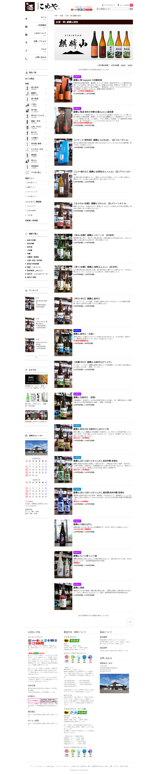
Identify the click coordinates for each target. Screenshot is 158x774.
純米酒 (29, 247)
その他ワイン (32, 196)
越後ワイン (31, 187)
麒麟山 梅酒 (78, 588)
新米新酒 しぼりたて (35, 270)
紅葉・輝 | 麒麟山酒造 (73, 16)
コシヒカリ (31, 206)
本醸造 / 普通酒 (33, 257)
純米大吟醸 (31, 240)
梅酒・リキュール (34, 267)
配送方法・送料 (85, 766)
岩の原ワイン (32, 182)
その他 (29, 215)
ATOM (126, 766)
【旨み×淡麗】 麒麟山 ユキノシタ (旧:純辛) (93, 235)
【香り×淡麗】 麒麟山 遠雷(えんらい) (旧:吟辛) (95, 267)
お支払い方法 (75, 766)
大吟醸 (29, 250)
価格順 (123, 65)
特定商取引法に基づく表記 (100, 766)
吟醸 (29, 254)
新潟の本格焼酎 (33, 264)
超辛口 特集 (31, 277)
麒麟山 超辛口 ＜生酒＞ (84, 334)
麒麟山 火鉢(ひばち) (82, 524)
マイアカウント (109, 5)
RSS (121, 766)
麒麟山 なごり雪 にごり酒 (85, 556)
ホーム (32, 766)
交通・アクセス (114, 766)
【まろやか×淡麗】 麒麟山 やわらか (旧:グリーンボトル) (99, 203)
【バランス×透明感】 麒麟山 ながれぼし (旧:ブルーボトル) (100, 140)
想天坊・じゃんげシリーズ (37, 274)
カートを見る (126, 5)
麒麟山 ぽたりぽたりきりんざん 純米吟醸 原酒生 (95, 461)
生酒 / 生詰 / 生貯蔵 (34, 260)
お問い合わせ (51, 766)
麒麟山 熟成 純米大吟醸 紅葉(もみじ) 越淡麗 (93, 112)
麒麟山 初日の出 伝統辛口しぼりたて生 (91, 429)
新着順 (130, 65)
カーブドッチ (32, 192)
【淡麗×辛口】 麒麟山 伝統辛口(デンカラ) (92, 362)
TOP (55, 16)
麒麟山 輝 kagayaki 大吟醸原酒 (87, 80)
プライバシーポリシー (63, 766)
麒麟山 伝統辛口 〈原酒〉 (85, 397)
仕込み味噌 (31, 210)
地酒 (61, 16)
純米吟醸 (30, 243)
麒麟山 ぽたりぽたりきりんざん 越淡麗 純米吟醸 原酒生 (98, 492)
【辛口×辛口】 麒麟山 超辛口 (86, 299)
